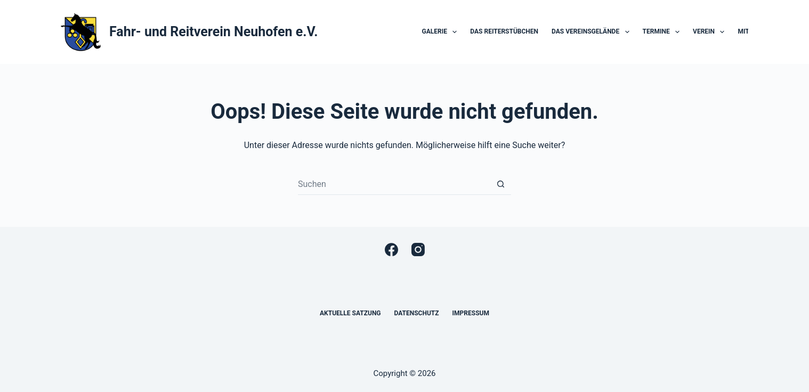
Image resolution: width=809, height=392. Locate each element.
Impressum (470, 313)
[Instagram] (418, 249)
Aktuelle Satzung (350, 313)
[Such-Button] (500, 184)
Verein (711, 32)
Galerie (442, 32)
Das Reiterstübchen (504, 31)
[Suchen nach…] (394, 184)
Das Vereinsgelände (593, 32)
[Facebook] (391, 249)
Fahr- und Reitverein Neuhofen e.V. (213, 31)
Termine (663, 32)
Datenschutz (416, 313)
